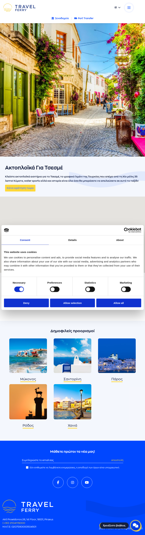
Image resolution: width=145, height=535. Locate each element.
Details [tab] (72, 240)
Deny (26, 302)
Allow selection (72, 302)
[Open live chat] (135, 525)
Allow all (119, 302)
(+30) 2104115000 (14, 523)
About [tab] (120, 240)
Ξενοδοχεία (60, 18)
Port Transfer (84, 18)
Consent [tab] (25, 240)
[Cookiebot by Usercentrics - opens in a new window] (126, 230)
